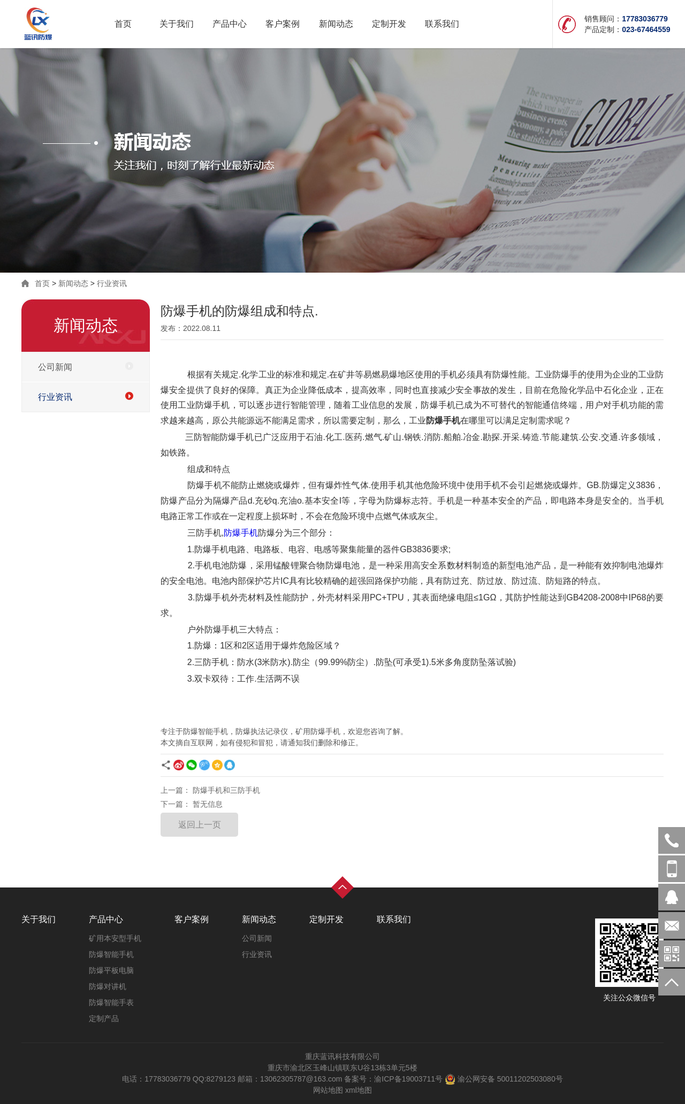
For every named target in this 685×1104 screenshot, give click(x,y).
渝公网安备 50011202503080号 (503, 1079)
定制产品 (104, 1018)
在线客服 (671, 897)
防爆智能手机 (111, 954)
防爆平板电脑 (111, 970)
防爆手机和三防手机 (226, 790)
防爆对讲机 (107, 986)
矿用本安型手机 (115, 938)
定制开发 (389, 23)
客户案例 (282, 23)
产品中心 (229, 23)
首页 (123, 23)
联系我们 (442, 23)
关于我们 (176, 23)
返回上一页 (199, 824)
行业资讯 (112, 283)
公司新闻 (55, 367)
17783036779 (671, 868)
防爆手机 (241, 532)
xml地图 (358, 1090)
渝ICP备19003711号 (408, 1079)
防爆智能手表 (111, 1002)
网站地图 (328, 1090)
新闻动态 (336, 23)
